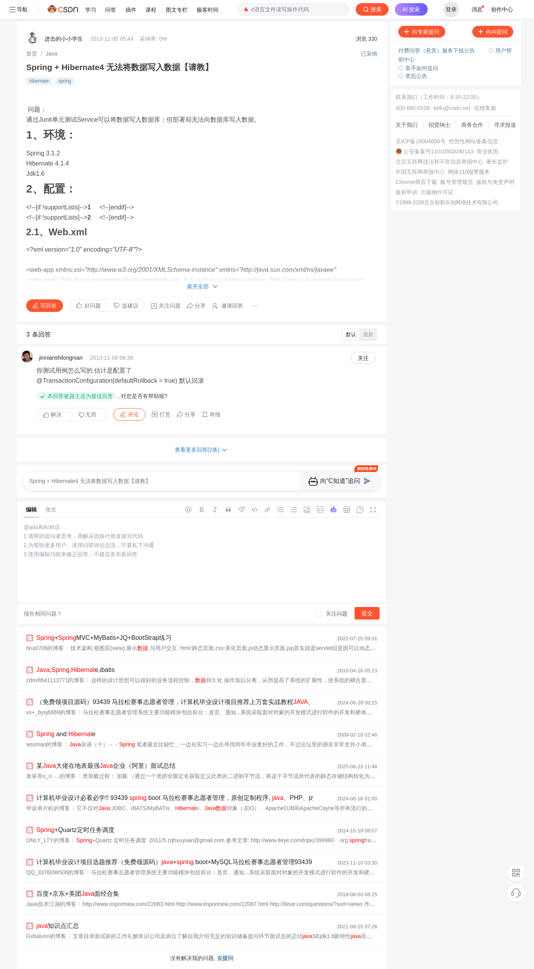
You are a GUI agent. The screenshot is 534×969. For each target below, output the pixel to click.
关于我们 (407, 125)
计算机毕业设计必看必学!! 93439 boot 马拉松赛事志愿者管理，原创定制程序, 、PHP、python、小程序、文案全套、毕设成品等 (228, 797)
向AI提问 (492, 32)
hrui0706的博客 (45, 648)
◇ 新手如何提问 (418, 68)
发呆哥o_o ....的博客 (51, 776)
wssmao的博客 (44, 744)
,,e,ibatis (75, 669)
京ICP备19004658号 (421, 141)
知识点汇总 (57, 925)
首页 (31, 53)
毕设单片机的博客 (48, 808)
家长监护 (497, 161)
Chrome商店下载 (416, 182)
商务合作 (472, 125)
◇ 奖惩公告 (412, 76)
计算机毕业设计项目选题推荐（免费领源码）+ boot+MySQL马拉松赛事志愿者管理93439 (174, 862)
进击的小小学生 (64, 39)
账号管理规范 (456, 182)
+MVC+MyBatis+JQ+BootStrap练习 (104, 637)
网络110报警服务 (469, 172)
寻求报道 (505, 125)
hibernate (39, 81)
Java (51, 53)
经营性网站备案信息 (473, 141)
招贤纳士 (439, 125)
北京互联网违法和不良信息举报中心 (439, 161)
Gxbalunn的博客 (46, 936)
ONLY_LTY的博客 (48, 840)
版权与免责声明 (495, 182)
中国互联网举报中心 (420, 172)
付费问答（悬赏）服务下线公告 (437, 50)
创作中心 (502, 9)
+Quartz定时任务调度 (75, 830)
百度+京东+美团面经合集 (77, 893)
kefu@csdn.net (452, 108)
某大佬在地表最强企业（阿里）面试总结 (106, 765)
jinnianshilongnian (60, 358)
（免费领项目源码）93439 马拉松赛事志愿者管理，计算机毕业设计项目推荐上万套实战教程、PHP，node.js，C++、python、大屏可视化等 (244, 702)
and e (65, 734)
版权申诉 (407, 192)
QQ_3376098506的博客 (55, 872)
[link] (31, 53)
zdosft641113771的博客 (55, 680)
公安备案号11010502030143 (438, 151)
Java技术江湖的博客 (51, 904)
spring (64, 81)
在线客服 (485, 108)
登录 (451, 9)
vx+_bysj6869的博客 (51, 712)
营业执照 (487, 151)
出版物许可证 (437, 192)
